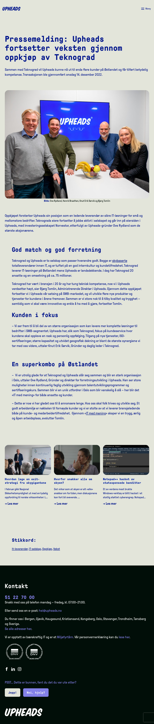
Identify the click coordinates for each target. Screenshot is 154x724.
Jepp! (12, 692)
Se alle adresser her (18, 629)
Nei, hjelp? (36, 692)
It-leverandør (20, 548)
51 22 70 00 (20, 597)
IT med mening (96, 413)
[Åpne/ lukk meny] (146, 9)
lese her (124, 637)
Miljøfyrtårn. (65, 637)
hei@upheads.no (50, 610)
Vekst (56, 548)
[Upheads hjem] (11, 9)
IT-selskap (35, 548)
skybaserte (119, 261)
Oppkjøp (47, 548)
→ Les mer (11, 503)
